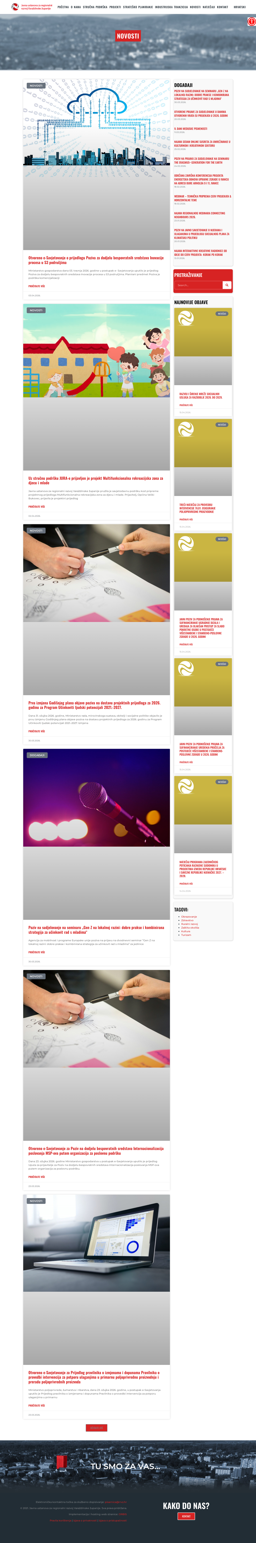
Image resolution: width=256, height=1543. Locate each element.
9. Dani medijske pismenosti (190, 129)
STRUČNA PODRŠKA (95, 7)
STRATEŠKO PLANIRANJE (138, 7)
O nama (76, 7)
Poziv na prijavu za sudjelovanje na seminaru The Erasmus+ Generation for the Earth (201, 160)
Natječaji (209, 7)
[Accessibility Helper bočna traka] (252, 21)
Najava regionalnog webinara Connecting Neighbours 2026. (199, 215)
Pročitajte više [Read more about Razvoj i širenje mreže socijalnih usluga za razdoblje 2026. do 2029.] (186, 405)
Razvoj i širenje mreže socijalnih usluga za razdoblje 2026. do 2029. (201, 395)
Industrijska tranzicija (171, 7)
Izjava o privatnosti (85, 1520)
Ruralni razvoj (189, 924)
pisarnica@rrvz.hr (116, 1502)
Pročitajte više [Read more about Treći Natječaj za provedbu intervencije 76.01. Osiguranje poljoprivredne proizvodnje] (186, 519)
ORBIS (123, 1514)
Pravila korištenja (60, 1520)
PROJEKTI (115, 7)
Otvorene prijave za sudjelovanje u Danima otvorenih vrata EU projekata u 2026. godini (201, 114)
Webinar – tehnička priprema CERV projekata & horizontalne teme (202, 198)
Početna (63, 7)
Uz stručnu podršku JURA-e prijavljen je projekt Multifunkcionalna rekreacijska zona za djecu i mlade (95, 480)
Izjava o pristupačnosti (113, 1520)
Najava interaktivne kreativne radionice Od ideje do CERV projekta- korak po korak (200, 253)
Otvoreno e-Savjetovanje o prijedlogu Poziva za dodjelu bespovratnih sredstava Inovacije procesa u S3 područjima (96, 260)
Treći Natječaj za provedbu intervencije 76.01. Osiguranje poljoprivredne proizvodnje (197, 508)
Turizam (186, 935)
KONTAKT (222, 7)
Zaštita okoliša (190, 927)
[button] (96, 1428)
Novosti (195, 7)
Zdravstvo (187, 920)
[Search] (227, 285)
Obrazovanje (189, 916)
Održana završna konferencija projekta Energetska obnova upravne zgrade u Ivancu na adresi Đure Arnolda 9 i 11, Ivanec (201, 179)
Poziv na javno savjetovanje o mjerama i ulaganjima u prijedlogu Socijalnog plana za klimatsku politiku (201, 234)
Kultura (185, 931)
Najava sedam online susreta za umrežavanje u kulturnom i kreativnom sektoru (202, 144)
